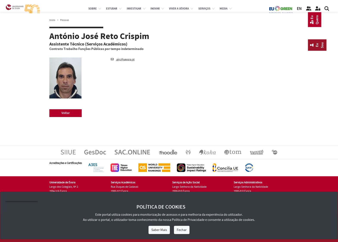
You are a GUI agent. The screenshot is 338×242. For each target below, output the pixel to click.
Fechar (182, 230)
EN (299, 8)
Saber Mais (159, 230)
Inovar (155, 9)
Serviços (204, 9)
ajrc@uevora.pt (123, 59)
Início (52, 20)
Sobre (92, 9)
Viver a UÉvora (179, 9)
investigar (134, 9)
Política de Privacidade (188, 220)
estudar (111, 9)
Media (223, 9)
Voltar (65, 113)
